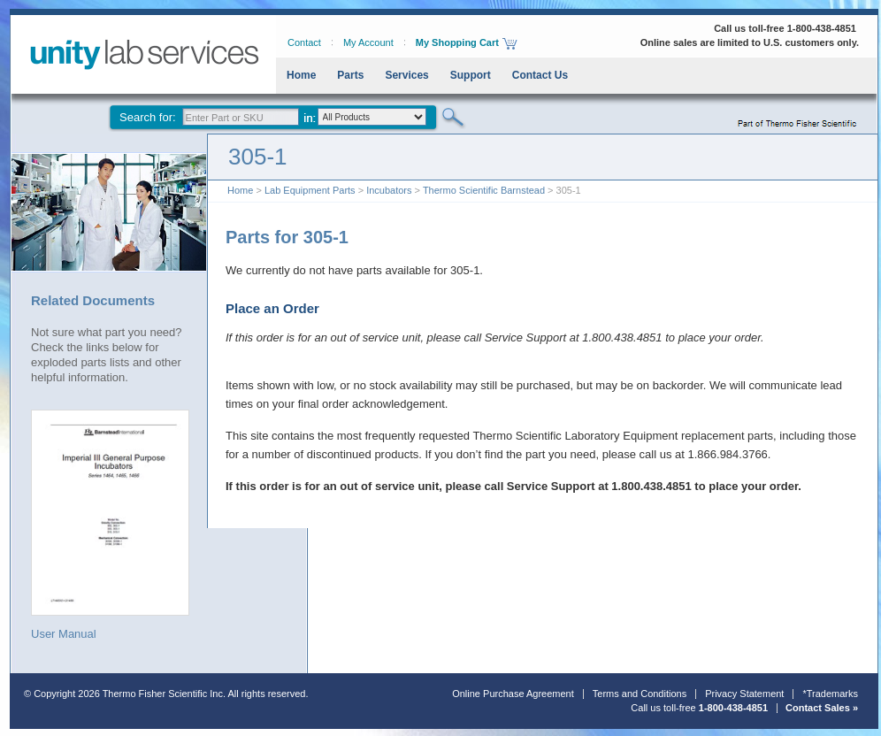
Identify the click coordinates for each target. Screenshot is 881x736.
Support (470, 75)
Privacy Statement (744, 693)
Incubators (388, 190)
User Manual (110, 525)
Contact (304, 42)
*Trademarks (830, 693)
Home (301, 75)
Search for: (147, 117)
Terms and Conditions (639, 693)
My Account (368, 42)
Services (406, 75)
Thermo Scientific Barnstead (484, 190)
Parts (350, 75)
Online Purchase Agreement (513, 693)
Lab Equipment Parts (310, 190)
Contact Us (540, 75)
